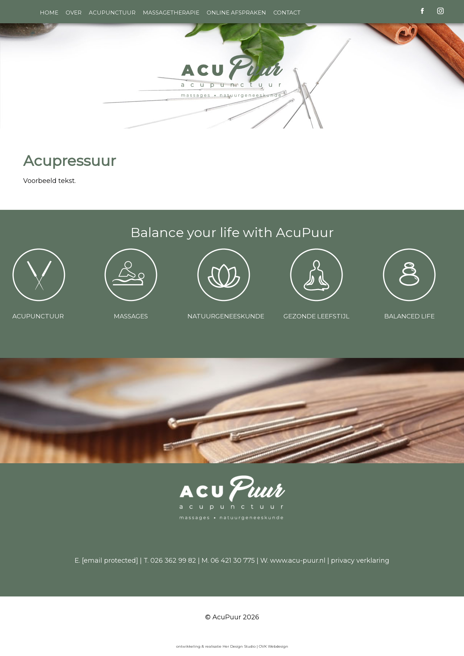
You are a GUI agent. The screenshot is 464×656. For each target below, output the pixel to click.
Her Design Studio (240, 646)
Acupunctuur (112, 12)
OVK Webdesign (273, 646)
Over (74, 12)
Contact (287, 12)
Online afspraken (236, 12)
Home (49, 12)
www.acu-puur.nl (298, 561)
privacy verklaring (360, 561)
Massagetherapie (171, 12)
